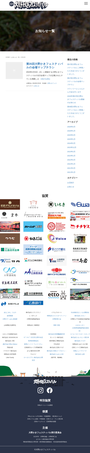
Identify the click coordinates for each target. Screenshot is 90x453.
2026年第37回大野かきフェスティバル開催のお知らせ (75, 99)
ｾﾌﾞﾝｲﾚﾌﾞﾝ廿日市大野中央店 (33, 337)
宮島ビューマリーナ (80, 351)
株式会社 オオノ (80, 316)
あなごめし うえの (10, 312)
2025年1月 (71, 139)
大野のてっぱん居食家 (10, 319)
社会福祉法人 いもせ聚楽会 (80, 312)
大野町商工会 (56, 319)
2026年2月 (71, 127)
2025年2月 (71, 135)
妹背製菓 (10, 316)
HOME (8, 57)
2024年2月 (71, 143)
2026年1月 (71, 131)
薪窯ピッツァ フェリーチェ (33, 344)
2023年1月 (71, 156)
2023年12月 (71, 147)
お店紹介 (70, 183)
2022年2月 (71, 160)
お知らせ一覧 (15, 57)
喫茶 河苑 (56, 325)
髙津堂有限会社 (33, 341)
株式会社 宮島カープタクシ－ (57, 351)
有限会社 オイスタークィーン (57, 316)
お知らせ (36, 86)
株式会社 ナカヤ (80, 341)
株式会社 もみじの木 (57, 354)
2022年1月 (71, 164)
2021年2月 (71, 168)
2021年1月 (71, 172)
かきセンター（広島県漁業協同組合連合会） (80, 328)
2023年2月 (71, 152)
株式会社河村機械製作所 (56, 334)
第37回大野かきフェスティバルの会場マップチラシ (75, 81)
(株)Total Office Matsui (10, 344)
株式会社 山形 (80, 354)
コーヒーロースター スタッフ (80, 334)
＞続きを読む (44, 79)
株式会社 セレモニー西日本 (80, 337)
